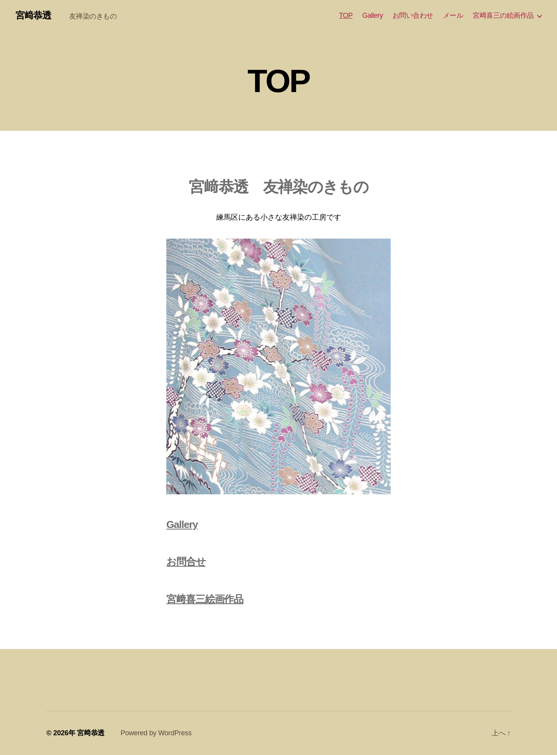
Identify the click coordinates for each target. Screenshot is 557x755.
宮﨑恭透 (37, 15)
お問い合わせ (413, 15)
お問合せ (186, 561)
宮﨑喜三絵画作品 (204, 599)
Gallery (372, 15)
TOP (345, 15)
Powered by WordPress (156, 733)
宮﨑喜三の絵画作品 (503, 15)
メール (453, 15)
